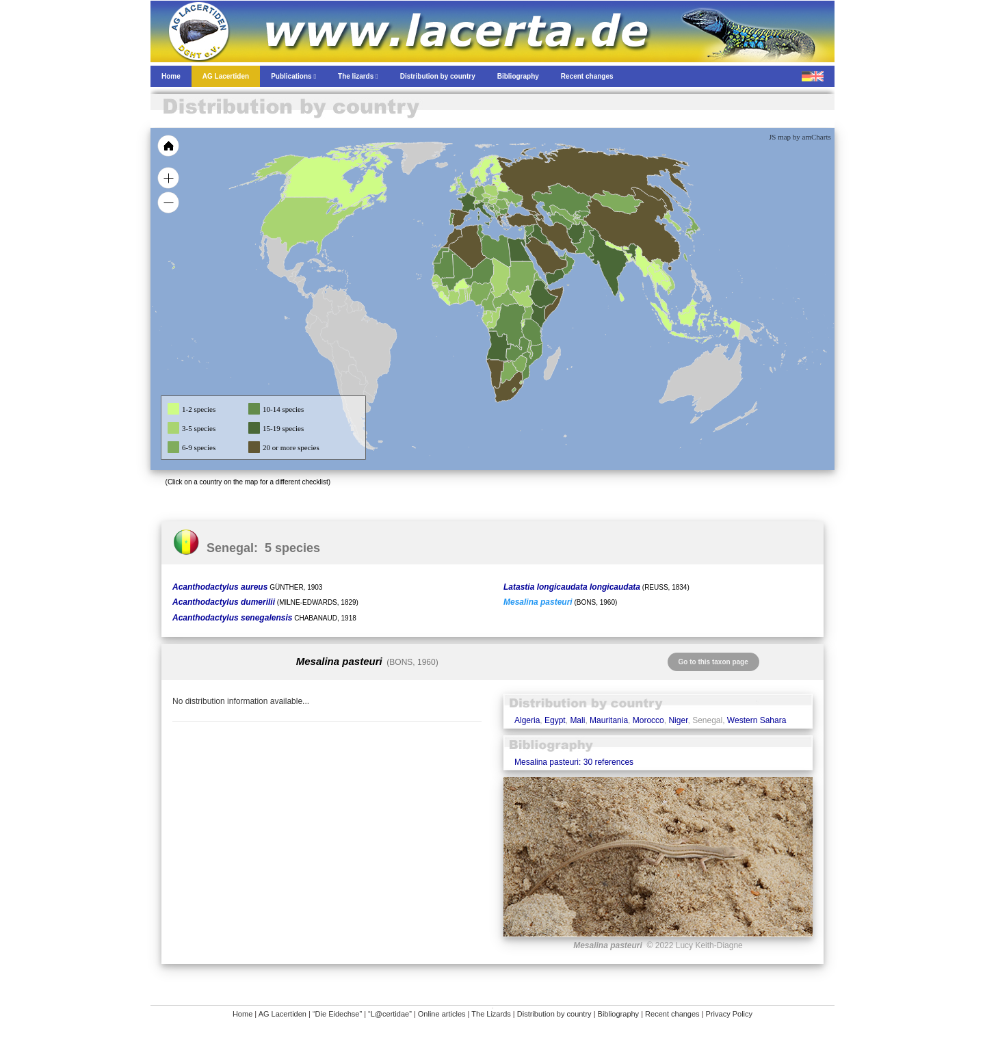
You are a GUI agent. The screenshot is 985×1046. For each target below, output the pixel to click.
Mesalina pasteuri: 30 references (573, 762)
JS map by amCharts (800, 137)
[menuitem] (562, 256)
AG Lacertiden (282, 1014)
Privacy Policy (729, 1014)
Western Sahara (757, 720)
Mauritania (609, 720)
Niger (677, 720)
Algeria (527, 720)
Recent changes (672, 1014)
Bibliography (619, 1014)
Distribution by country (554, 1014)
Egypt (555, 720)
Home (242, 1014)
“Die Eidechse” (337, 1014)
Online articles (442, 1014)
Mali (577, 720)
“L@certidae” (390, 1014)
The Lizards (490, 1014)
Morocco (648, 720)
